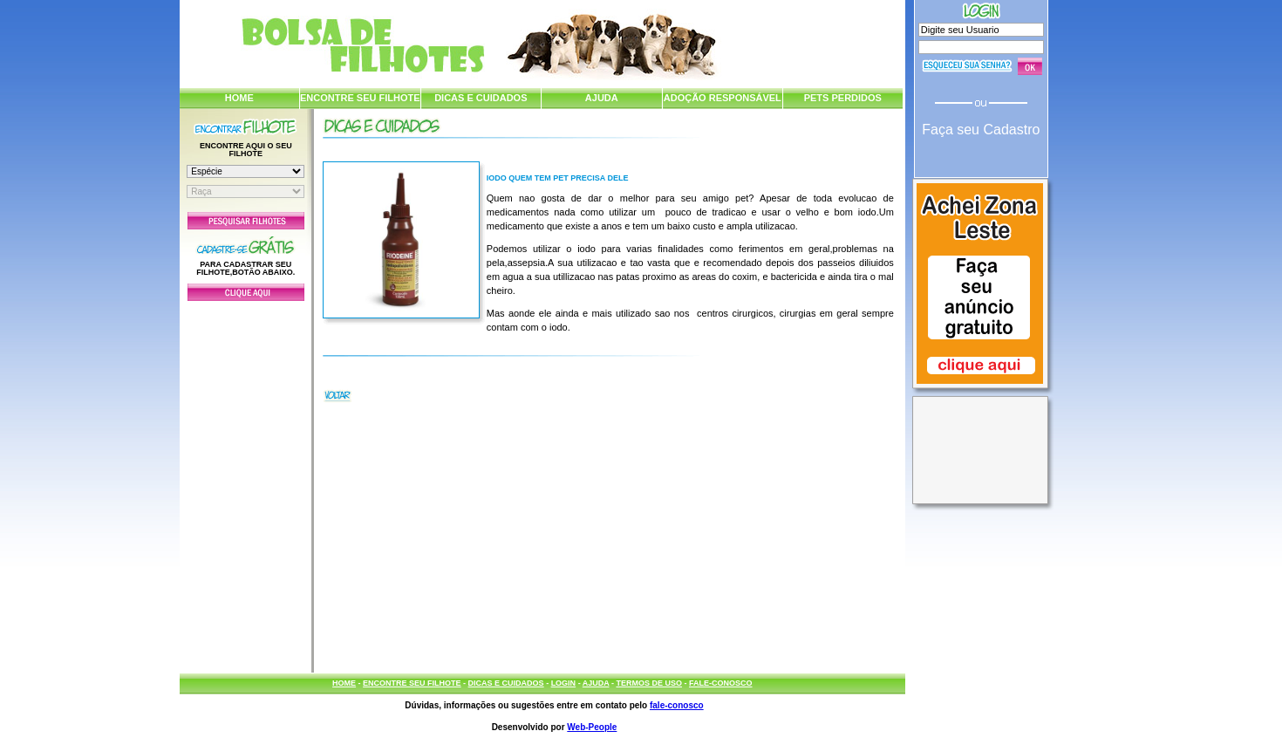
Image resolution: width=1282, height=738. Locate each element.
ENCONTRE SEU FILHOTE (360, 97)
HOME (239, 97)
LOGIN (563, 683)
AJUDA (601, 97)
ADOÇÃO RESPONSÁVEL (722, 97)
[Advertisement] (246, 482)
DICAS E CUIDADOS (480, 97)
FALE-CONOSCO (721, 683)
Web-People (592, 727)
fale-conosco (677, 705)
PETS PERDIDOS (843, 97)
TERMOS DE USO (649, 683)
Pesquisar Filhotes (246, 220)
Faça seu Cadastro (981, 129)
